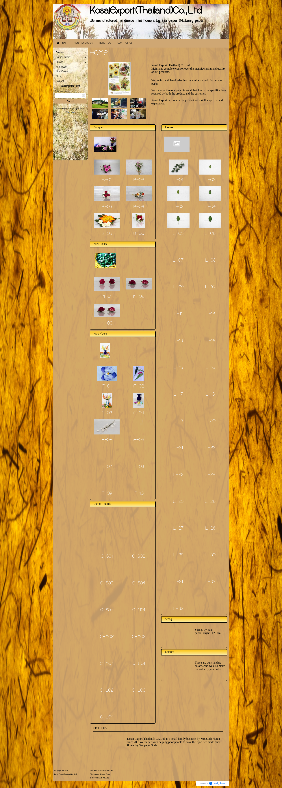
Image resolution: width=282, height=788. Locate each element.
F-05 (107, 440)
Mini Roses (100, 244)
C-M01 (138, 610)
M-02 (138, 297)
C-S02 (138, 557)
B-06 (138, 234)
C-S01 (107, 557)
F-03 (107, 413)
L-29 (178, 555)
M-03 (106, 323)
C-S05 (106, 610)
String (168, 619)
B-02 (138, 180)
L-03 (178, 207)
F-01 (107, 386)
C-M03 (139, 637)
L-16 (210, 368)
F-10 (139, 494)
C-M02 (107, 637)
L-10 (210, 287)
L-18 (210, 395)
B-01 (107, 180)
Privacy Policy (70, 112)
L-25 (178, 502)
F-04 (138, 413)
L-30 (210, 555)
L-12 (210, 314)
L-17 (178, 395)
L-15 (178, 368)
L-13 (178, 341)
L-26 (210, 502)
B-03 (107, 207)
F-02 (138, 386)
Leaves (169, 128)
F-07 (107, 467)
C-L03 (138, 691)
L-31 (178, 582)
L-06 (210, 234)
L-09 (178, 287)
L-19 (178, 421)
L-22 (210, 448)
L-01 (178, 180)
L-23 (178, 475)
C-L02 (107, 691)
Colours (169, 652)
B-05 (107, 234)
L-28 (210, 529)
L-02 (210, 180)
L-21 (178, 448)
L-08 (210, 261)
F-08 (139, 467)
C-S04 (138, 583)
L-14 (210, 341)
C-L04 (107, 717)
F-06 (138, 440)
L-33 (178, 609)
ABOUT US (100, 728)
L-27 (178, 529)
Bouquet (98, 128)
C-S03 (106, 583)
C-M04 (107, 664)
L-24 (210, 475)
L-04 (210, 207)
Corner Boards (102, 504)
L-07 (178, 261)
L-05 (178, 234)
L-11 (178, 314)
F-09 (107, 494)
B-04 (138, 207)
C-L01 (139, 664)
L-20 (210, 421)
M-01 (107, 297)
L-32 (210, 582)
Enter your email (62, 91)
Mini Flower (101, 334)
